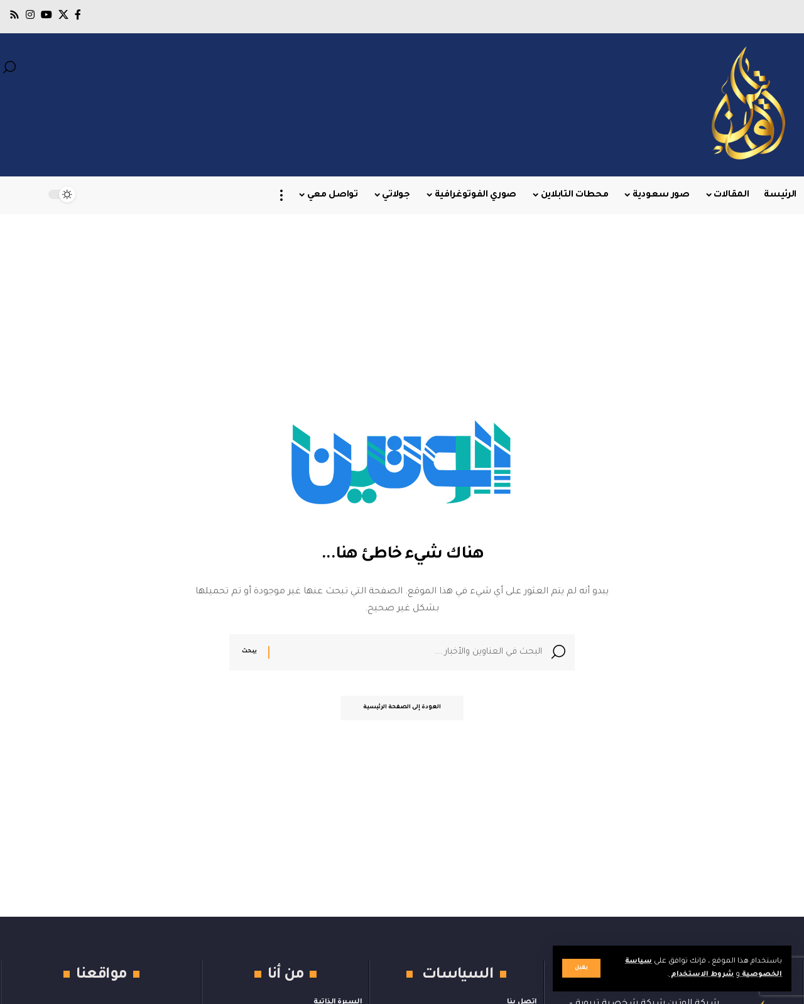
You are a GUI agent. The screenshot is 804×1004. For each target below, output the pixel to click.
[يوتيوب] (46, 14)
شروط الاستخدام (699, 975)
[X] (63, 14)
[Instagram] (30, 14)
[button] (581, 968)
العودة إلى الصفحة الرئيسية (402, 711)
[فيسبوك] (78, 14)
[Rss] (14, 14)
